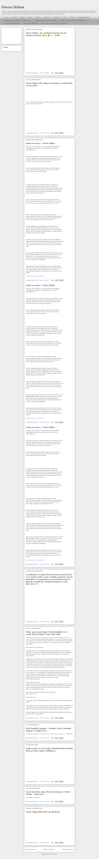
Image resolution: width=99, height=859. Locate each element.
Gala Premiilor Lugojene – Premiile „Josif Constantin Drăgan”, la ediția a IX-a (46, 734)
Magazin (38, 17)
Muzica (22, 17)
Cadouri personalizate (83, 17)
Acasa (6, 17)
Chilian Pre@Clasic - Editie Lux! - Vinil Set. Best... (18, 20)
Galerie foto (56, 17)
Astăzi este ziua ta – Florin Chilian (40, 143)
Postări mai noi (30, 849)
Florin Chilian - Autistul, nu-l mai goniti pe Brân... (55, 23)
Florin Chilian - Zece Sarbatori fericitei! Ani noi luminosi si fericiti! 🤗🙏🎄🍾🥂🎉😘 (46, 34)
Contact (72, 17)
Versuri (30, 17)
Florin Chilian (12, 7)
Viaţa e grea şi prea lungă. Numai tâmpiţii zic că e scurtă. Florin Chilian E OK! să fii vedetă (46, 633)
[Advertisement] (11, 35)
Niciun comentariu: (45, 73)
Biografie (46, 17)
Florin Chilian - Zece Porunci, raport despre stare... (74, 20)
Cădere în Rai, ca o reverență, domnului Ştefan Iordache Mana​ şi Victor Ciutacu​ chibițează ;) (49, 749)
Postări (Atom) (53, 854)
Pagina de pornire (48, 849)
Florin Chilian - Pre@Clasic (31, 23)
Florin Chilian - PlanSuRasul (12, 23)
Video (64, 17)
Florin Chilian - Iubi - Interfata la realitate (46, 20)
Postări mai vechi (67, 849)
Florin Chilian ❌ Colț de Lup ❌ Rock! (43, 812)
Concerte (14, 17)
